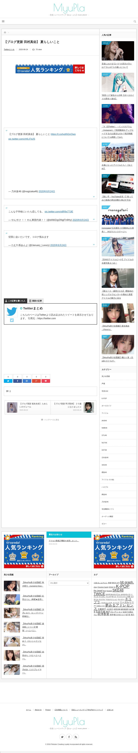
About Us (38, 710)
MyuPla (69, 7)
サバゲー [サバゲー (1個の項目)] (121, 599)
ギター (104, 524)
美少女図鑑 (106, 376)
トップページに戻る (51, 420)
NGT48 (104, 443)
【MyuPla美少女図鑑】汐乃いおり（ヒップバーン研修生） (33, 613)
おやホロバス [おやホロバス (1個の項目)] (126, 594)
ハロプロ (105, 487)
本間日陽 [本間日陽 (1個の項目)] (117, 609)
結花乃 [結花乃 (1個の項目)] (125, 612)
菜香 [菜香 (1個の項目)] (111, 614)
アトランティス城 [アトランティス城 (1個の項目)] (123, 596)
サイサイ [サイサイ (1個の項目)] (102, 599)
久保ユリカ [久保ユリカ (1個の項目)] (100, 606)
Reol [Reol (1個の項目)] (104, 591)
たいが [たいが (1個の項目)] (108, 596)
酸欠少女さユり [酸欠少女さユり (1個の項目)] (119, 614)
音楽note (105, 391)
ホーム (28, 710)
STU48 (104, 435)
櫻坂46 (104, 472)
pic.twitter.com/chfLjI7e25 (21, 139)
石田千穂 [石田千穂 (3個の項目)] (100, 611)
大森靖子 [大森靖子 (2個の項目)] (102, 609)
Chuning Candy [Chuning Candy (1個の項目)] (103, 587)
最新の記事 (37, 301)
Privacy (48, 710)
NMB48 (104, 428)
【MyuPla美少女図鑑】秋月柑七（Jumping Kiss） (33, 584)
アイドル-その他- (108, 479)
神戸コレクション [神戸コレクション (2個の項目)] (114, 612)
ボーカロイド (106, 406)
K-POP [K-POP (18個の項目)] (122, 586)
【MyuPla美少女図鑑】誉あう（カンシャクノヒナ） (33, 641)
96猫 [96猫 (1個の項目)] (109, 583)
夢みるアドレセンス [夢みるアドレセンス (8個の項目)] (114, 607)
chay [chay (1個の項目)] (95, 587)
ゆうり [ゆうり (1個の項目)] (113, 596)
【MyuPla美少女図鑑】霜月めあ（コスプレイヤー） (33, 669)
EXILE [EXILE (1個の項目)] (111, 587)
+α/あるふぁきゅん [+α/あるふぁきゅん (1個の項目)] (100, 583)
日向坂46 (105, 457)
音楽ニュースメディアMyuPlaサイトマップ (87, 710)
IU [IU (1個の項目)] (114, 587)
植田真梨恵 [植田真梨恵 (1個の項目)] (125, 609)
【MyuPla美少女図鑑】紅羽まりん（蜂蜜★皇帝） (33, 597)
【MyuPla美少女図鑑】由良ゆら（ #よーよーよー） (33, 655)
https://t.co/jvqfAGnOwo (63, 134)
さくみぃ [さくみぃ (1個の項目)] (102, 596)
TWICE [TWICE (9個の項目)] (99, 594)
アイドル (105, 413)
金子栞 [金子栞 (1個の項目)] (127, 614)
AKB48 (104, 420)
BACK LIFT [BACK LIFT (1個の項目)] (116, 583)
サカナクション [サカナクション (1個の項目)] (112, 599)
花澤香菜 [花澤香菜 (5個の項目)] (103, 614)
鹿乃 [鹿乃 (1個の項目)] (132, 614)
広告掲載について (61, 710)
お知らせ (110, 710)
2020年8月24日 (47, 191)
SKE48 (104, 465)
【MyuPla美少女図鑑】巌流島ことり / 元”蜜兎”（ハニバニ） (33, 627)
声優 (103, 383)
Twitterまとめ (9, 49)
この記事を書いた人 (16, 301)
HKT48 (104, 450)
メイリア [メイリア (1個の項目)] (116, 602)
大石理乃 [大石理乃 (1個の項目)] (110, 609)
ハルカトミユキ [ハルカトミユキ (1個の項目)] (106, 602)
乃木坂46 (105, 502)
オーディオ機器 (107, 516)
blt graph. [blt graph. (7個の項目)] (127, 582)
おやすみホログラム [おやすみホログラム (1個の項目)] (113, 594)
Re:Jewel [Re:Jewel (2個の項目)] (98, 590)
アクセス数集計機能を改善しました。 (64, 541)
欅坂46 (104, 494)
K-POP (104, 398)
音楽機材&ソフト (108, 509)
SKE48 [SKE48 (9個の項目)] (118, 590)
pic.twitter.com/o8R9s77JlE (59, 211)
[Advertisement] (50, 103)
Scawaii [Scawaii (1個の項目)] (109, 591)
